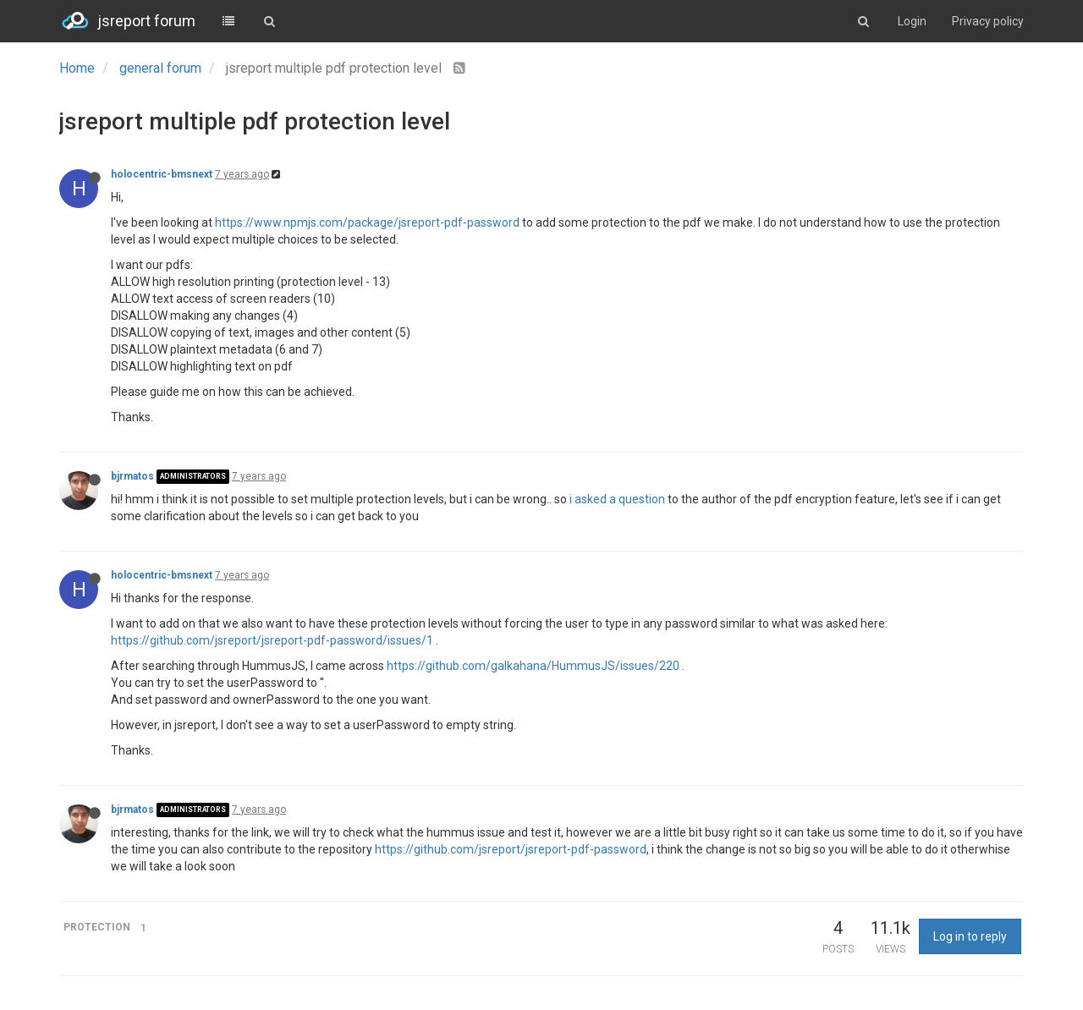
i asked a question (617, 499)
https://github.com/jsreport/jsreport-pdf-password (510, 849)
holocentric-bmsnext (161, 174)
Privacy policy (988, 21)
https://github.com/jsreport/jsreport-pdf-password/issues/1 (272, 640)
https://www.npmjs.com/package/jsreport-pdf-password (367, 222)
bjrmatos (132, 476)
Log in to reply (970, 936)
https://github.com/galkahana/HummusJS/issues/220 (533, 665)
